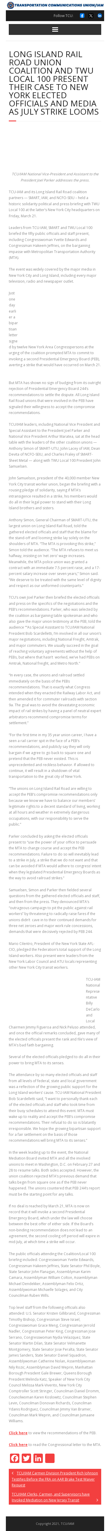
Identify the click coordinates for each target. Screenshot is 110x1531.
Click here (18, 1432)
